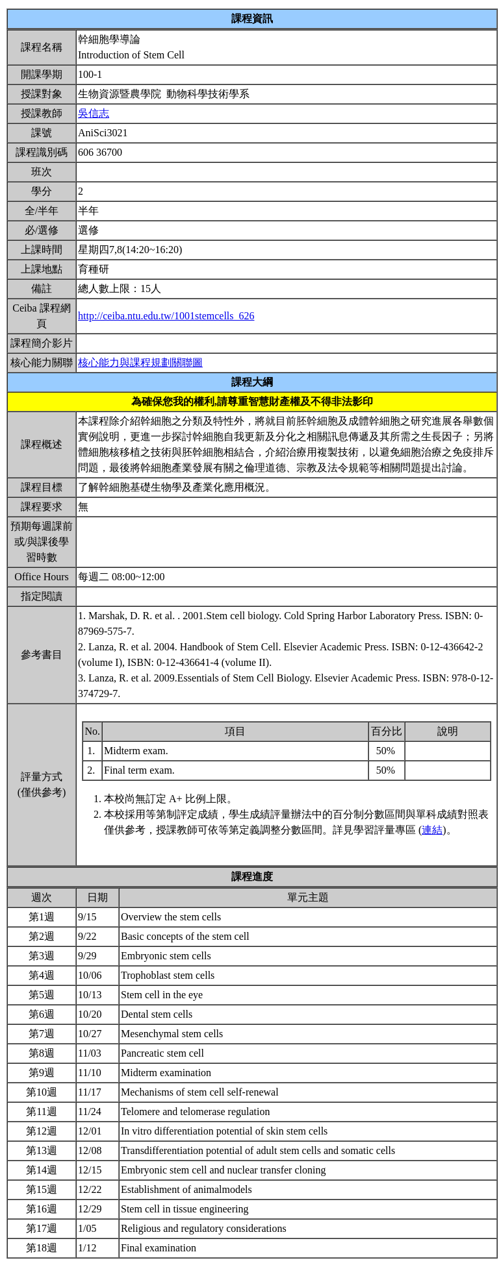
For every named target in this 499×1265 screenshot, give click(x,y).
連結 (432, 829)
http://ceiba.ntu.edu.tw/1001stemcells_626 (166, 315)
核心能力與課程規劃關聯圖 (140, 362)
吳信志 (93, 113)
